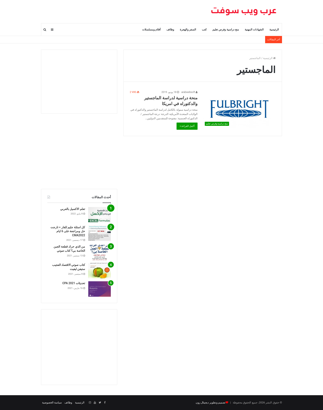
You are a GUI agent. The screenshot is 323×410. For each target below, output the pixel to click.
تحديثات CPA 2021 (73, 283)
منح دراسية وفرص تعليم (225, 29)
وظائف (170, 29)
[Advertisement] (79, 81)
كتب (204, 29)
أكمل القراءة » (187, 126)
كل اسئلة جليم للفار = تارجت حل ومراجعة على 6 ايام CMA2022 (67, 231)
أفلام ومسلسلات (151, 29)
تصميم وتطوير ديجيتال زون (211, 402)
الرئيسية (274, 29)
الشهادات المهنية (254, 29)
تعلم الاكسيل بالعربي (72, 209)
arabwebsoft (189, 92)
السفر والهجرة (188, 29)
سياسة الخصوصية (52, 402)
